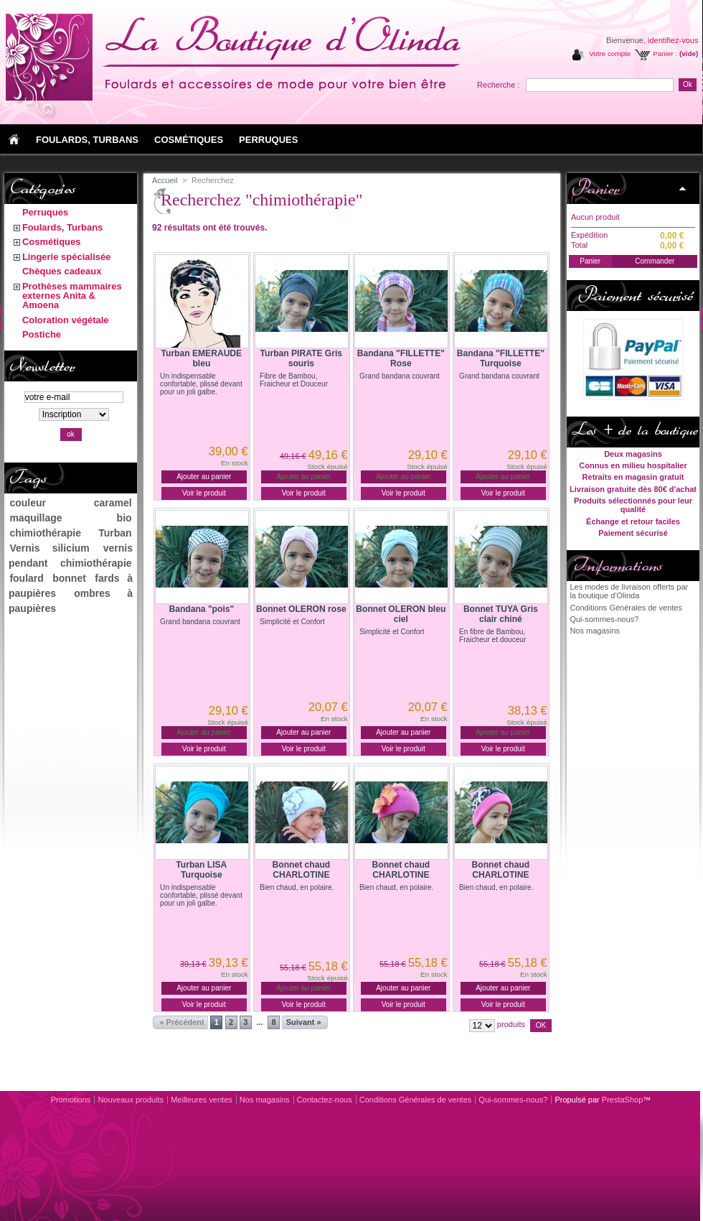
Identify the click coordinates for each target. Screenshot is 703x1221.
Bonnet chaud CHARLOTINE (302, 870)
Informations (616, 565)
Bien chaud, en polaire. (297, 887)
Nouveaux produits (131, 1099)
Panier (595, 188)
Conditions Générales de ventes (626, 607)
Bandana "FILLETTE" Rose (401, 358)
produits (511, 1024)
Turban (114, 533)
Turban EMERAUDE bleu (201, 358)
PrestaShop (622, 1099)
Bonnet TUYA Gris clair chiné (500, 614)
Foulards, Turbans (62, 227)
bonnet (69, 578)
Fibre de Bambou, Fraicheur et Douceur (294, 380)
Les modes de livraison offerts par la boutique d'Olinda (629, 591)
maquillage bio (70, 518)
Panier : (665, 53)
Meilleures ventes (201, 1099)
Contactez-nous (324, 1099)
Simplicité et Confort (292, 622)
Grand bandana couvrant (399, 376)
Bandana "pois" (201, 609)
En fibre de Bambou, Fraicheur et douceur (492, 636)
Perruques (45, 212)
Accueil (164, 180)
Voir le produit (204, 493)
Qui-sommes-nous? (604, 619)
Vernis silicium (49, 548)
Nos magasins (595, 630)
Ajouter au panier (203, 476)
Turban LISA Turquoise (201, 870)
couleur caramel (70, 503)
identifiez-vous (673, 40)
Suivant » (303, 1022)
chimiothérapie (45, 533)
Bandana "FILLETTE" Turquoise (500, 358)
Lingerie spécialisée (66, 256)
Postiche (41, 334)
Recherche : (498, 84)
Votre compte (610, 53)
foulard (26, 578)
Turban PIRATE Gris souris (301, 358)
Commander (654, 261)
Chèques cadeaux (62, 271)
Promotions (71, 1099)
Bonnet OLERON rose (301, 609)
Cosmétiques (51, 241)
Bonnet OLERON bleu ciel (400, 614)
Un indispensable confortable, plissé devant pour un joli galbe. (201, 384)
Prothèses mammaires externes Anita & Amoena (72, 295)
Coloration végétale (65, 320)
